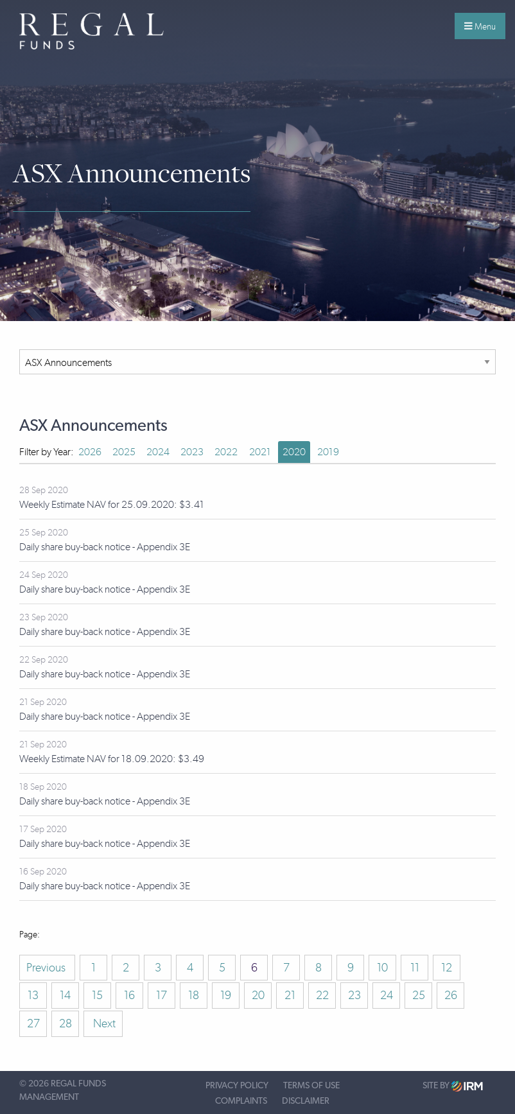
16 (129, 995)
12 (446, 968)
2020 (294, 452)
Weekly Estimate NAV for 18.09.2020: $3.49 (111, 759)
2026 (89, 452)
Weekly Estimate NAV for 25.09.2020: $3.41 (111, 504)
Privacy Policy (236, 1085)
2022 (226, 452)
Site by (453, 1086)
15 (97, 995)
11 (414, 968)
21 (289, 995)
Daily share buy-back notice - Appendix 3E (104, 547)
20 (258, 995)
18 (193, 995)
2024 (158, 452)
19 (225, 995)
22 (322, 995)
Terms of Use (311, 1085)
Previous (47, 968)
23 (354, 995)
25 (418, 995)
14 (65, 995)
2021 (260, 452)
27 (33, 1023)
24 (386, 995)
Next (103, 1023)
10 (382, 968)
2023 (192, 452)
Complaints (241, 1101)
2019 (328, 452)
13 (33, 995)
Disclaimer (305, 1101)
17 (161, 995)
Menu (480, 26)
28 (65, 1023)
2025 (123, 452)
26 (450, 995)
